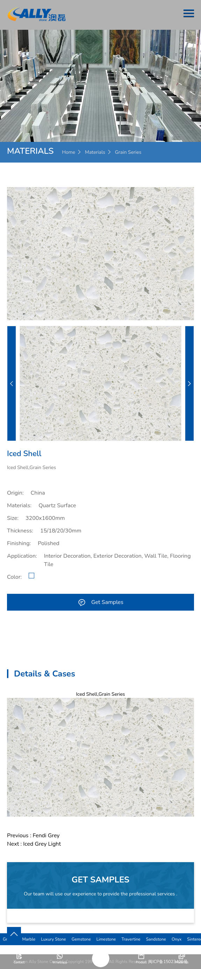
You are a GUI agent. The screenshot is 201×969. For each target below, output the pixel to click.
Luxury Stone (53, 939)
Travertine (130, 939)
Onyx (176, 939)
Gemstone (81, 939)
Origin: (15, 493)
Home (68, 152)
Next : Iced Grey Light (34, 844)
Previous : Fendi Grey (33, 835)
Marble (28, 939)
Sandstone (156, 939)
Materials (95, 152)
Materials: (19, 505)
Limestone (106, 939)
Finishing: (19, 543)
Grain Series (128, 152)
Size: (13, 518)
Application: (22, 556)
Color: (14, 577)
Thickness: (20, 531)
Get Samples (100, 602)
